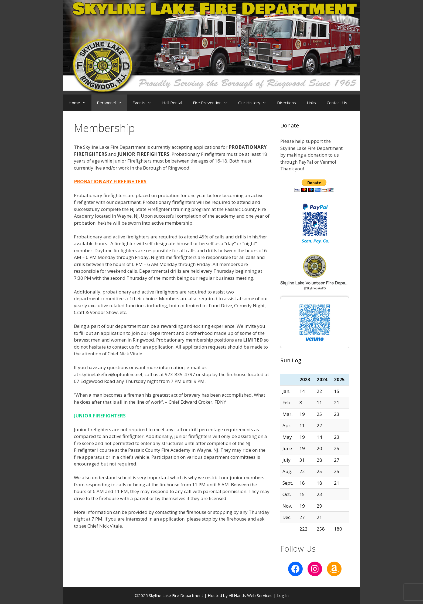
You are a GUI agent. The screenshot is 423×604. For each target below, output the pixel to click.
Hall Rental (172, 102)
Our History (255, 103)
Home (80, 103)
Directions (286, 102)
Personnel (112, 103)
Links (311, 102)
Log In (283, 595)
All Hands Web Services (250, 595)
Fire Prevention (213, 103)
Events (144, 103)
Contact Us (337, 102)
